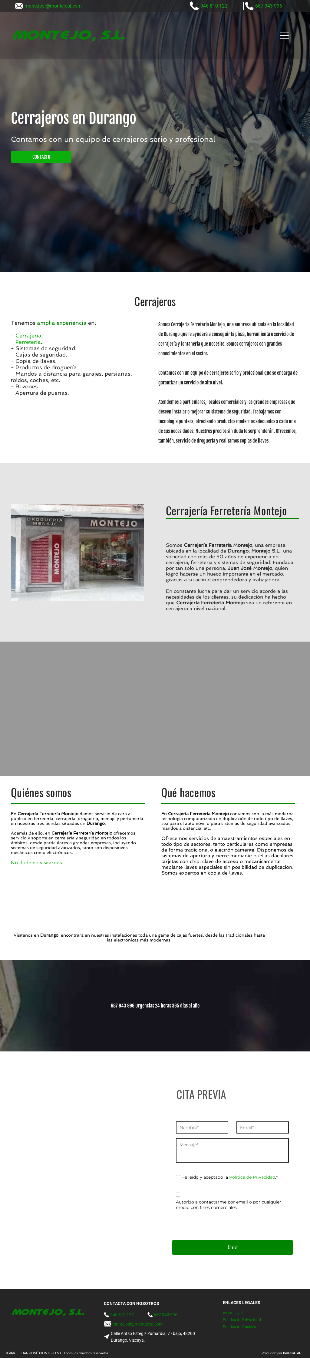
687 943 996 (268, 6)
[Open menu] (284, 35)
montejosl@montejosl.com (53, 6)
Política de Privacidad (252, 1177)
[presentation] (222, 1222)
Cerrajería (28, 335)
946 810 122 (213, 6)
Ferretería (28, 342)
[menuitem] (235, 1313)
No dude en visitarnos (36, 862)
